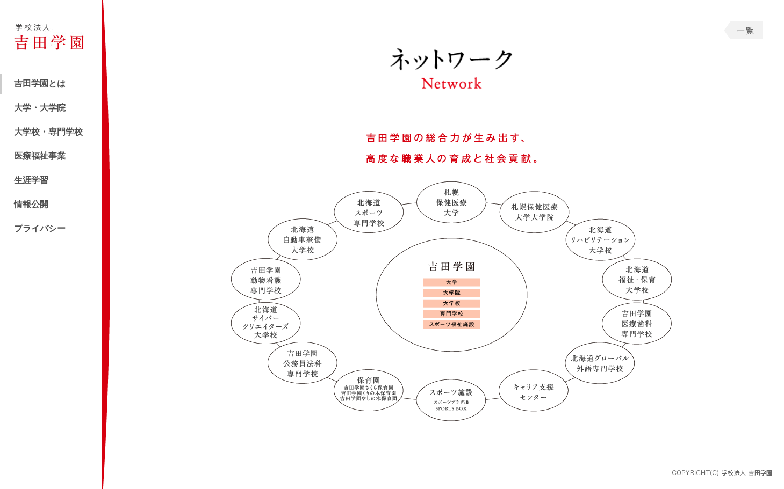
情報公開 (31, 204)
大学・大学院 (40, 107)
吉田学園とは (40, 83)
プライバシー (40, 228)
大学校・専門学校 (48, 131)
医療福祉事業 (40, 155)
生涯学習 (31, 180)
